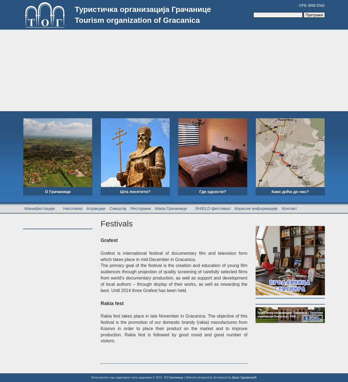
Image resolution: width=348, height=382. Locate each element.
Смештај (118, 208)
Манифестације (39, 208)
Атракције (95, 208)
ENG (321, 5)
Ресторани (140, 208)
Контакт (289, 208)
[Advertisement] (174, 70)
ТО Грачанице (174, 377)
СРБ (303, 5)
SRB (312, 5)
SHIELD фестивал (213, 208)
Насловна (72, 208)
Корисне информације (256, 208)
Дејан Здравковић (244, 377)
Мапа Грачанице (171, 208)
